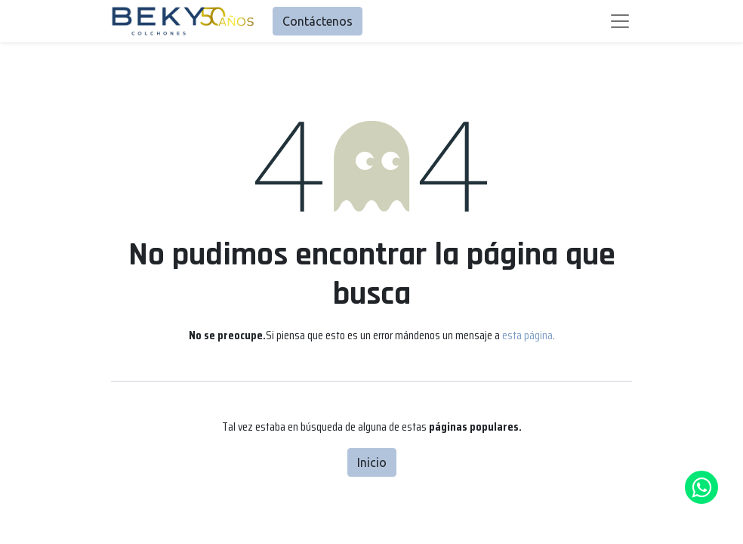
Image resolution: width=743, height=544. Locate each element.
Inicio (372, 462)
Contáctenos (317, 21)
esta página (527, 335)
